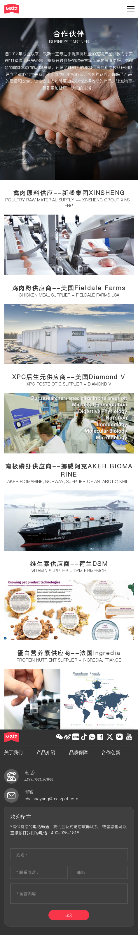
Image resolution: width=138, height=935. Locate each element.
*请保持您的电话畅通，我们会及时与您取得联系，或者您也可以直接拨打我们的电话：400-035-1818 (68, 830)
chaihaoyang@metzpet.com (51, 799)
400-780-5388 (39, 780)
